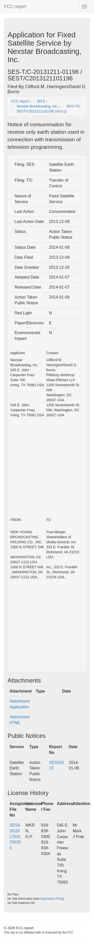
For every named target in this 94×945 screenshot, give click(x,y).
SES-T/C (73, 106)
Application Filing (51, 898)
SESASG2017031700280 (15, 836)
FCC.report (15, 6)
